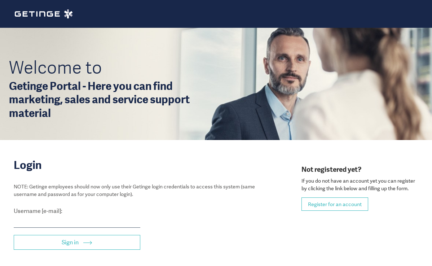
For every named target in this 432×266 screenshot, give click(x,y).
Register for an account (335, 204)
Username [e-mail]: (38, 211)
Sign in (71, 242)
